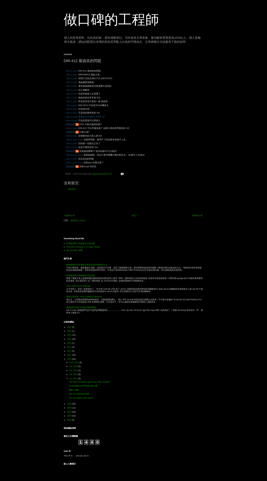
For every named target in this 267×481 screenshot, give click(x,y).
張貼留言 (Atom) (77, 220)
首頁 (133, 215)
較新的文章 (70, 215)
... (74, 456)
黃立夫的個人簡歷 (74, 250)
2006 (69, 416)
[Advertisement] (133, 202)
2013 (69, 347)
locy (80, 139)
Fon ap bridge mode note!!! (81, 398)
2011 (69, 355)
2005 (69, 420)
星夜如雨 (70, 124)
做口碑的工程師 (111, 19)
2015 (69, 343)
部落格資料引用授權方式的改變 (80, 243)
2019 (69, 335)
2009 (69, 404)
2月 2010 (73, 378)
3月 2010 (73, 374)
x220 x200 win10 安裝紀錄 (78, 286)
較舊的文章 (197, 215)
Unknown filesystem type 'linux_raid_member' (89, 382)
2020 (69, 331)
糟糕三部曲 (74, 390)
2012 (69, 351)
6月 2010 (73, 366)
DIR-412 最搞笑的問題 (79, 394)
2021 (69, 327)
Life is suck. (72, 71)
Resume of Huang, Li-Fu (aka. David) (83, 247)
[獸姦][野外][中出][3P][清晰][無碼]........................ (88, 307)
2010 (69, 359)
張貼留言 (72, 189)
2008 (69, 408)
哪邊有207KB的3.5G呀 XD (91, 116)
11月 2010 (74, 362)
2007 (69, 412)
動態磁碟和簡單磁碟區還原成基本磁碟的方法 (86, 265)
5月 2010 (73, 370)
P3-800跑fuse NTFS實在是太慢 (83, 386)
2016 (69, 339)
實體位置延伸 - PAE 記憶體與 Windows (84, 296)
